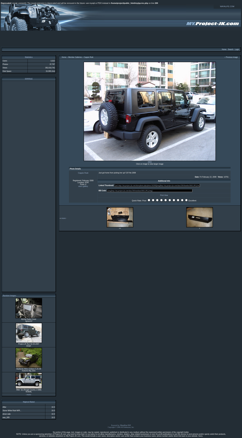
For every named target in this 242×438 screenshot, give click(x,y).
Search (230, 49)
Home (224, 49)
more (28, 395)
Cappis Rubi (88, 57)
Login (237, 49)
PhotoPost (123, 425)
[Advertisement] (121, 38)
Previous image (232, 57)
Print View (164, 195)
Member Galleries (75, 57)
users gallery (83, 186)
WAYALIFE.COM (227, 6)
